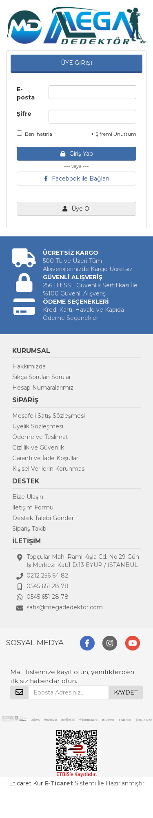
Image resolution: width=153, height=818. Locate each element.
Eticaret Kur (26, 783)
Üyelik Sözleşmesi (37, 426)
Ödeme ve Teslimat (40, 437)
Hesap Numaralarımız (42, 387)
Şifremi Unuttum (114, 134)
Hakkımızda (29, 366)
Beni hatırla (34, 133)
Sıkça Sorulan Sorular (41, 377)
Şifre (24, 113)
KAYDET (125, 692)
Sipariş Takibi (30, 528)
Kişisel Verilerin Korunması (49, 468)
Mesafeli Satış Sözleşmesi (48, 415)
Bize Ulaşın (27, 497)
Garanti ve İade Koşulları (46, 458)
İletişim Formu (32, 507)
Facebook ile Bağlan (76, 178)
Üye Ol (76, 208)
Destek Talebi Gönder (43, 518)
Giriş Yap (76, 153)
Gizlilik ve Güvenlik (38, 447)
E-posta (26, 93)
